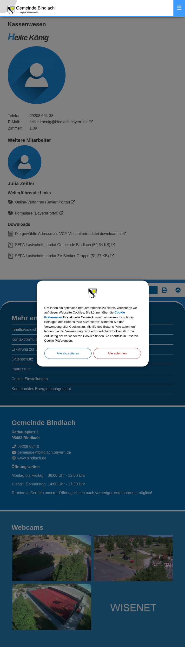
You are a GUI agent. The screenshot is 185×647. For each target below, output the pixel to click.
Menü (179, 8)
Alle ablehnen (117, 353)
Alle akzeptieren (68, 353)
